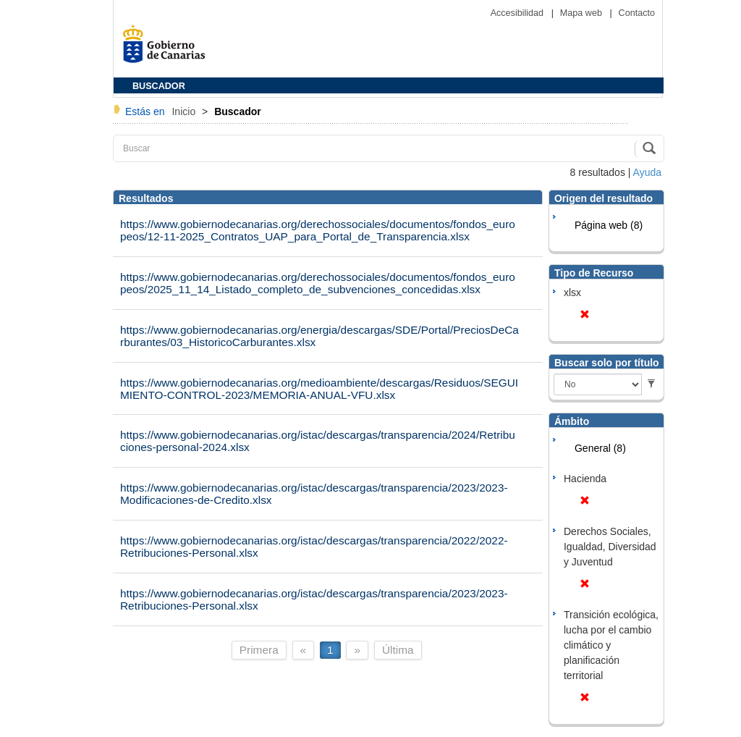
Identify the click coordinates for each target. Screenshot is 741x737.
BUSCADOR (158, 86)
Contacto (637, 13)
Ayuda (647, 172)
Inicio (185, 111)
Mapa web (582, 13)
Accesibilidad (518, 13)
